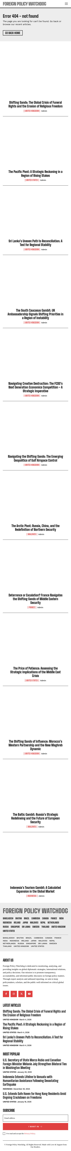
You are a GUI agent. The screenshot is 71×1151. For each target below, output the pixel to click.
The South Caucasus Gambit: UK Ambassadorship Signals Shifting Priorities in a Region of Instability (35, 314)
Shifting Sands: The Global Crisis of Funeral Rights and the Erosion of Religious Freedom (35, 104)
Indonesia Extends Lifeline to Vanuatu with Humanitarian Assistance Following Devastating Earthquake (30, 1080)
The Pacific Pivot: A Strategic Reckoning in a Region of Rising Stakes (36, 173)
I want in (35, 1126)
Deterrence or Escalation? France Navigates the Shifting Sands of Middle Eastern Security (35, 599)
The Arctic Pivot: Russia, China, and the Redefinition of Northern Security (35, 528)
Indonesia (32, 896)
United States (32, 180)
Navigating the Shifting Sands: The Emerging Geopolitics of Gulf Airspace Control (35, 458)
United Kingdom (32, 111)
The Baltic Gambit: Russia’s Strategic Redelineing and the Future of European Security (35, 818)
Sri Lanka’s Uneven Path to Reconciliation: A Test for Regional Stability (35, 243)
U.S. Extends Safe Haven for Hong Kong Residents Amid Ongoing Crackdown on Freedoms (34, 1095)
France (32, 607)
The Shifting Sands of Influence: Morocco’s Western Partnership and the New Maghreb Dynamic (35, 745)
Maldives (32, 534)
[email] (35, 1118)
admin (44, 111)
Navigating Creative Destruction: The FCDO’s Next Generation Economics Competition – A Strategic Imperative (35, 387)
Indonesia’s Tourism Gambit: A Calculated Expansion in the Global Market (35, 889)
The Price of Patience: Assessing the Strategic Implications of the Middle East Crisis (35, 672)
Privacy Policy (29, 1133)
